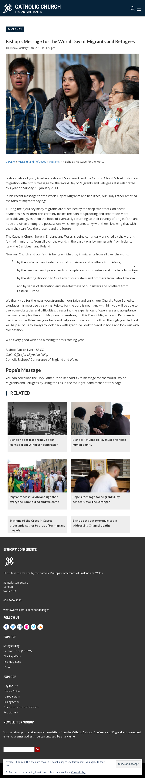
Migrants (15, 29)
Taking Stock (11, 702)
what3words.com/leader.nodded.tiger (26, 610)
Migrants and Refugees (32, 161)
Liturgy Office (11, 691)
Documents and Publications (21, 707)
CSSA (6, 667)
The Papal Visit (12, 656)
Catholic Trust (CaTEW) (17, 651)
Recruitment (10, 712)
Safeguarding (11, 646)
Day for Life (10, 686)
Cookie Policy (78, 772)
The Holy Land (12, 661)
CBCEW (10, 161)
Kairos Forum (11, 696)
